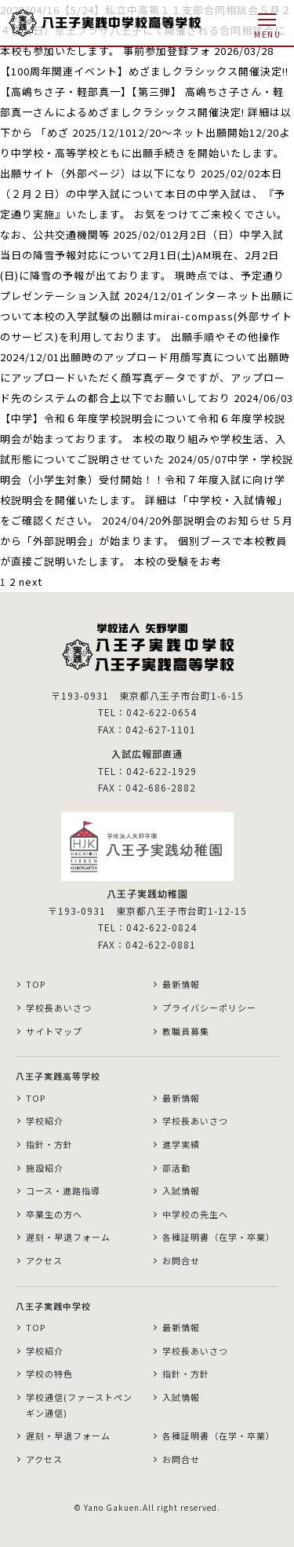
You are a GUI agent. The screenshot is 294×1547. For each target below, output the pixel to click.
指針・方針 (49, 1144)
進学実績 (181, 1144)
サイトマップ (54, 1031)
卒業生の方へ (54, 1214)
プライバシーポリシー (209, 1007)
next (30, 581)
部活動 (176, 1167)
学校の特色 (49, 1373)
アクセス (44, 1260)
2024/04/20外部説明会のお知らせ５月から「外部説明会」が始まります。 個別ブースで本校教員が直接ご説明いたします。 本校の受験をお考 (146, 541)
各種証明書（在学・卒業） (218, 1237)
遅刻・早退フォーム (68, 1237)
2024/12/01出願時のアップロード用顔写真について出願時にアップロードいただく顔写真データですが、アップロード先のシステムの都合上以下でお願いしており (145, 377)
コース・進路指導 (63, 1190)
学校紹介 (45, 1120)
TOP (35, 984)
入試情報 (181, 1190)
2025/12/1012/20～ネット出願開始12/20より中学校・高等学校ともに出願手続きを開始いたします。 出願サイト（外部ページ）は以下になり (145, 153)
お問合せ (181, 1260)
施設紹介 (45, 1167)
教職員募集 (185, 1031)
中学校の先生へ (195, 1214)
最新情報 (181, 984)
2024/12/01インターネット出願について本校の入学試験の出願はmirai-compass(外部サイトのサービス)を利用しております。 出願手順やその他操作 (146, 316)
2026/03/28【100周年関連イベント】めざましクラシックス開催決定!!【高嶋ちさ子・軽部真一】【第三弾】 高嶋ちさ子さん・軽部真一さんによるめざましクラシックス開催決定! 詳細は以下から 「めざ (146, 91)
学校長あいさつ (59, 1007)
